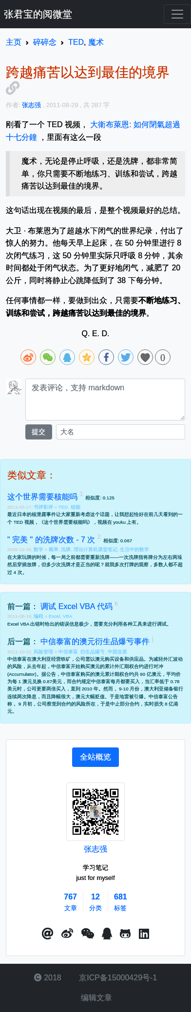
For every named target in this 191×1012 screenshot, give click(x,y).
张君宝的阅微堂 (38, 14)
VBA (67, 616)
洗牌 (66, 549)
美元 (57, 681)
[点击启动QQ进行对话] (107, 934)
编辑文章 (95, 997)
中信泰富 (68, 651)
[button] (47, 934)
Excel (54, 616)
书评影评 (44, 507)
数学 (39, 549)
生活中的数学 (134, 549)
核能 (75, 507)
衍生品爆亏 (92, 651)
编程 (39, 616)
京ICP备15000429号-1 (117, 978)
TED (63, 507)
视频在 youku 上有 (117, 522)
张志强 (95, 849)
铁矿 (66, 659)
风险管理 (44, 651)
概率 (53, 549)
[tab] (95, 757)
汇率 (154, 681)
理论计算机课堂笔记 (95, 549)
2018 (47, 978)
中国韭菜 (117, 651)
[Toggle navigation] (177, 14)
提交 (38, 432)
